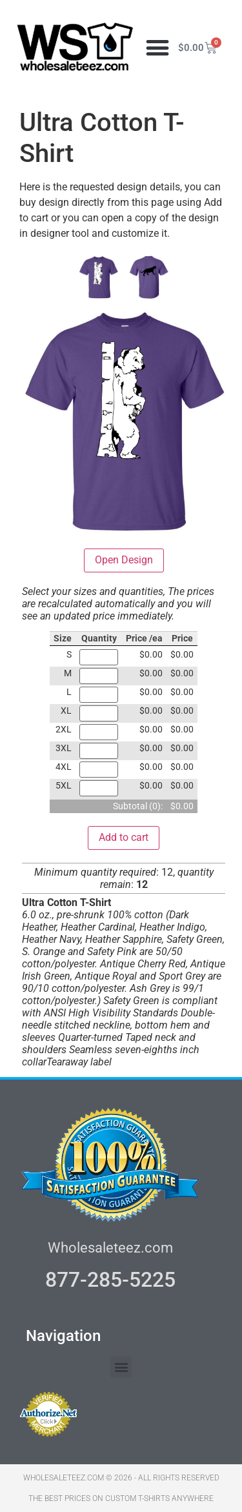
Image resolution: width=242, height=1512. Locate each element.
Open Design (124, 560)
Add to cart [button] (123, 837)
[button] (157, 48)
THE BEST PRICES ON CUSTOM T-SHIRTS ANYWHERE (121, 1498)
